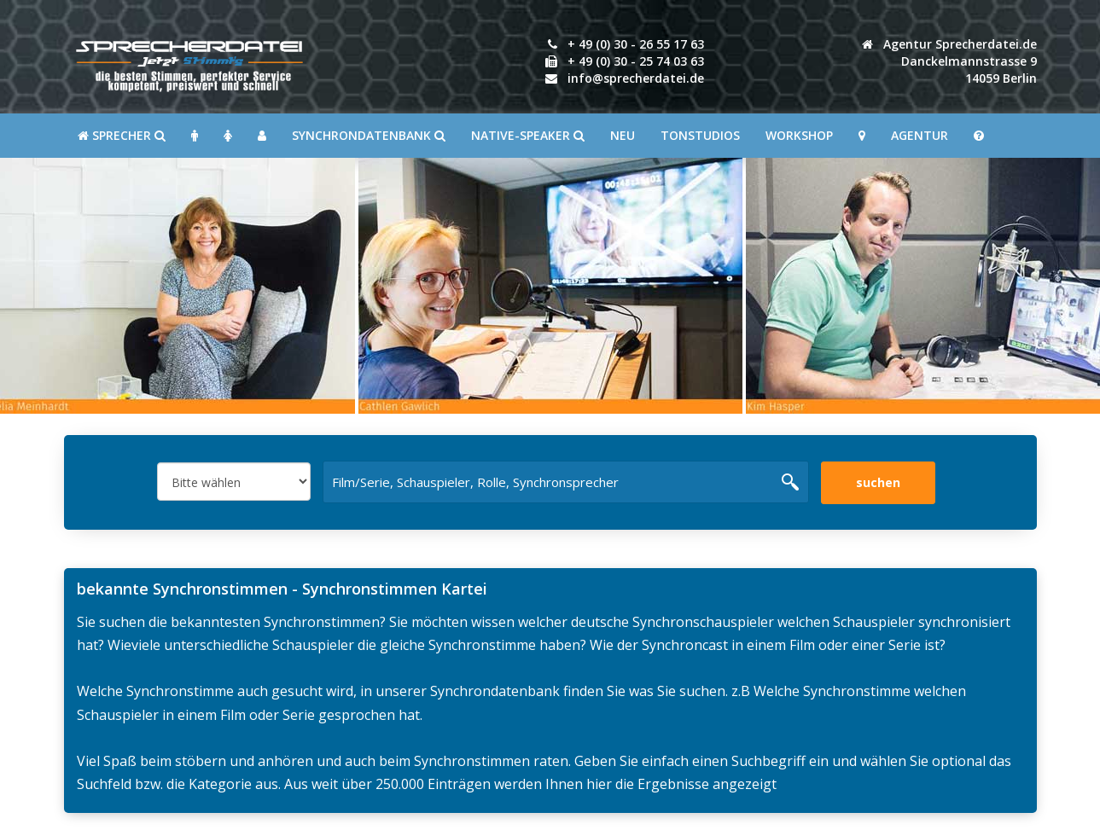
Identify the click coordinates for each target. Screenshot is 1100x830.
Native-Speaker (528, 135)
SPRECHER (122, 135)
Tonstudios (700, 135)
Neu (622, 135)
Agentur (919, 135)
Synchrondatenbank (368, 135)
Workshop (799, 135)
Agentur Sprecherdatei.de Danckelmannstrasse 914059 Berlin (949, 61)
